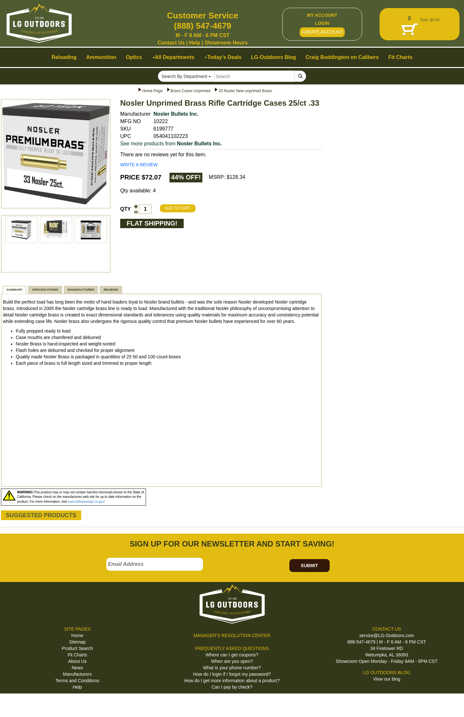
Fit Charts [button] (400, 57)
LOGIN (322, 23)
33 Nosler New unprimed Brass (245, 91)
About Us (77, 661)
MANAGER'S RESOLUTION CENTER (231, 635)
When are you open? (232, 661)
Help (194, 42)
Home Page (152, 91)
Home (77, 635)
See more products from (171, 143)
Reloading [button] (64, 57)
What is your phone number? (232, 667)
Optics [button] (134, 57)
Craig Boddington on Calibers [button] (342, 57)
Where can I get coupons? (232, 654)
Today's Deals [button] (223, 57)
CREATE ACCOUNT (322, 31)
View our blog (387, 679)
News (77, 667)
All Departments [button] (173, 57)
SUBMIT (309, 565)
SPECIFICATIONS (45, 289)
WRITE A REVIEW (139, 164)
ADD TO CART (178, 208)
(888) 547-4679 (202, 26)
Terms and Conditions (77, 680)
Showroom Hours (226, 42)
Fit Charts (77, 654)
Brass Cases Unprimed (190, 91)
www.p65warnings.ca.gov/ (86, 501)
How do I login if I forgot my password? (232, 674)
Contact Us (171, 42)
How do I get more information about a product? (232, 680)
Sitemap (77, 641)
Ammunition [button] (101, 57)
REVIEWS (110, 289)
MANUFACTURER (81, 289)
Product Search (77, 648)
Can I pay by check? (232, 687)
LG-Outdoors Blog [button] (273, 57)
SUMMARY (14, 289)
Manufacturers (77, 674)
